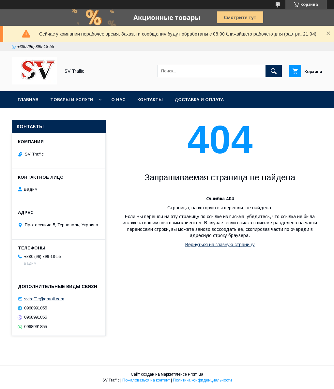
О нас (118, 99)
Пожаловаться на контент (146, 380)
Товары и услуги (71, 99)
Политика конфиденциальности (202, 380)
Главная (28, 99)
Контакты (150, 99)
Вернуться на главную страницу (220, 244)
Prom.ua (195, 374)
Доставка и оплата (199, 99)
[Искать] (274, 71)
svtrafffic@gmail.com (44, 298)
